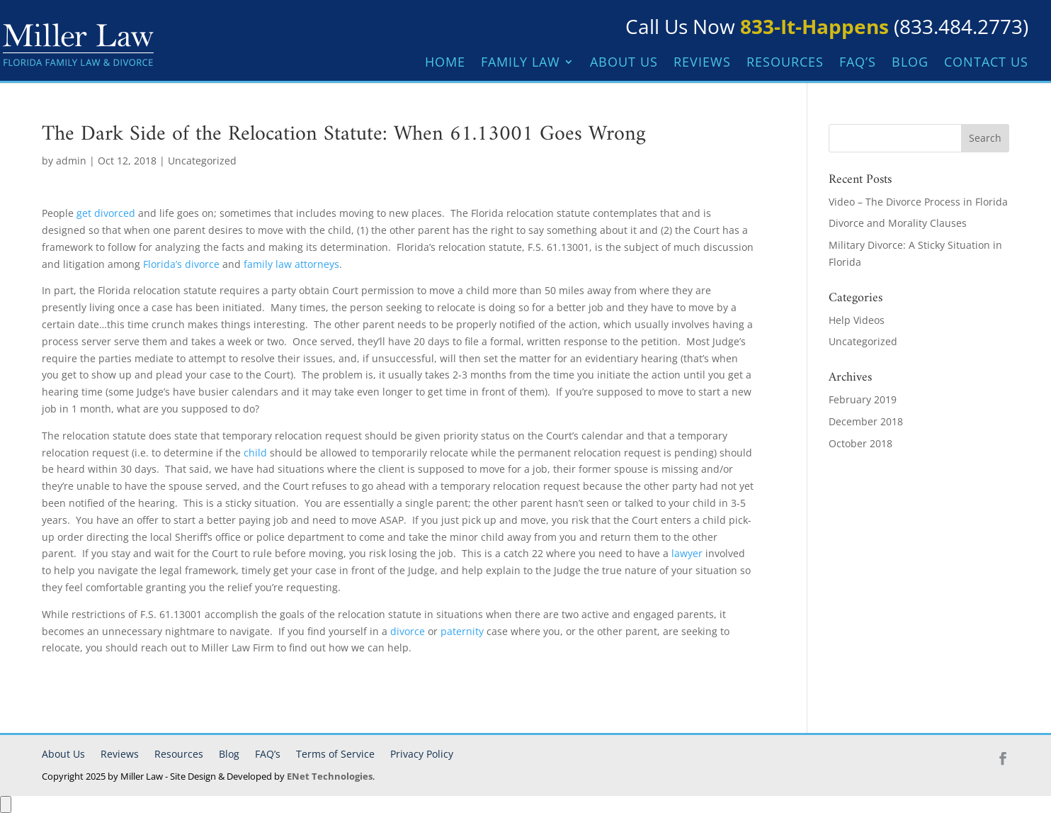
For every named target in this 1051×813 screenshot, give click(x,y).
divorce (407, 631)
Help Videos (857, 320)
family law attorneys (291, 264)
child (255, 452)
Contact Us (986, 63)
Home (445, 63)
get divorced (105, 213)
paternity (462, 631)
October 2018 (860, 443)
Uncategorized (202, 160)
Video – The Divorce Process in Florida (918, 201)
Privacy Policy (421, 754)
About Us (624, 63)
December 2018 (866, 421)
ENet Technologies (330, 776)
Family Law (520, 63)
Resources (785, 63)
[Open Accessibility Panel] (5, 804)
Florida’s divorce (181, 264)
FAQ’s (857, 63)
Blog (910, 63)
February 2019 (863, 399)
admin (71, 160)
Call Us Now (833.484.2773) (826, 26)
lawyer (687, 553)
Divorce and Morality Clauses (898, 223)
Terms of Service (335, 754)
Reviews (702, 63)
